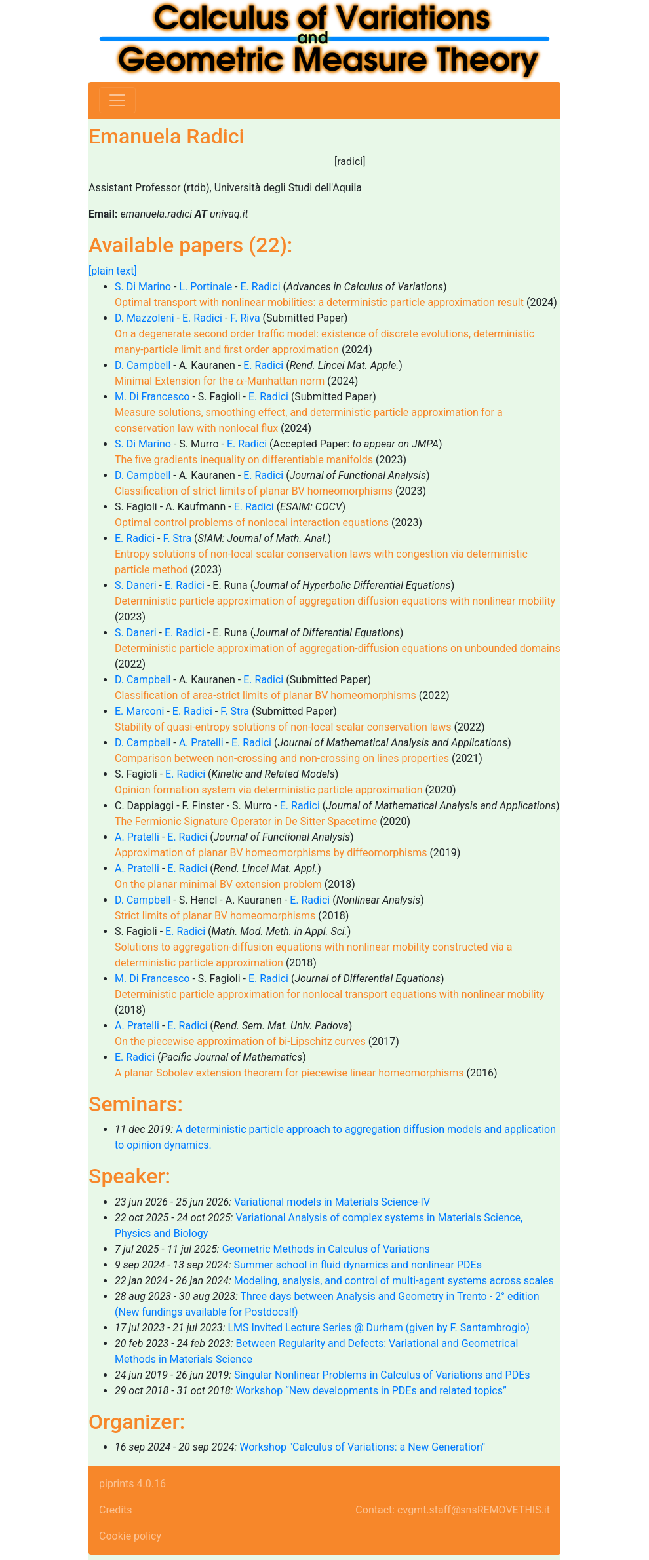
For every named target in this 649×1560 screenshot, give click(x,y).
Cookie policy (130, 1536)
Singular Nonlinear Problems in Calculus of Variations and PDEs (382, 1375)
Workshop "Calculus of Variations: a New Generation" (362, 1447)
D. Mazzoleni (144, 318)
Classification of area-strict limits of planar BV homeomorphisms (265, 695)
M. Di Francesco (152, 396)
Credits (115, 1510)
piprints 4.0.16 (132, 1483)
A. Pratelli (201, 742)
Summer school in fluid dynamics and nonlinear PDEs (357, 1265)
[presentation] (240, 381)
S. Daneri (136, 585)
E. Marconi (139, 711)
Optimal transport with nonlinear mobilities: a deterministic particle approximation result (319, 302)
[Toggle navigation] (117, 100)
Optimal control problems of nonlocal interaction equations (252, 522)
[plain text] (112, 271)
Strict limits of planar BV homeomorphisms (215, 915)
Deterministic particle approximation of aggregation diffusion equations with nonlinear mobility (335, 601)
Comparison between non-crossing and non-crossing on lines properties (282, 758)
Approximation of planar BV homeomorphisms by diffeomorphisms (271, 853)
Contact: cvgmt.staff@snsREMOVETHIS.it (452, 1510)
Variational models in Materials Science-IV (332, 1202)
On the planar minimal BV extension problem (218, 884)
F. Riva (245, 318)
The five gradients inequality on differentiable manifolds (244, 459)
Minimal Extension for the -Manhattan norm (219, 381)
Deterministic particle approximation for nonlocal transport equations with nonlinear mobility (329, 994)
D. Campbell (142, 365)
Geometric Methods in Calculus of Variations (326, 1249)
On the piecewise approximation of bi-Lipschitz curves (240, 1041)
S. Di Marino (143, 286)
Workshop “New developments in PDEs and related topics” (370, 1390)
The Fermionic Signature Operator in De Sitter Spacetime (246, 821)
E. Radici (261, 286)
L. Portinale (205, 286)
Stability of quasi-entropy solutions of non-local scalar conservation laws (283, 727)
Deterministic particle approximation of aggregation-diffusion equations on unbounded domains (337, 648)
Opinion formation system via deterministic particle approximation (268, 790)
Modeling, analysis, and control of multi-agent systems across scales (394, 1280)
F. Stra (177, 538)
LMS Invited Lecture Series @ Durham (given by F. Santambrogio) (378, 1328)
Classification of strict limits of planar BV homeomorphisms (254, 491)
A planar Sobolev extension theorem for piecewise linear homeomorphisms (289, 1073)
